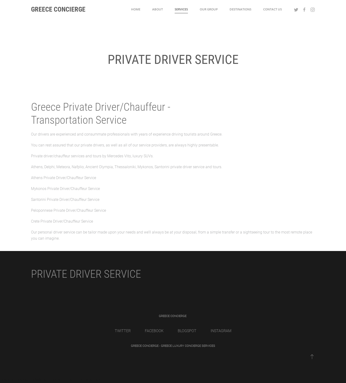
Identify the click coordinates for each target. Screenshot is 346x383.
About (157, 9)
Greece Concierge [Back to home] (58, 9)
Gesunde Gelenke (14, 380)
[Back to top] (312, 356)
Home (135, 9)
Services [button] (181, 9)
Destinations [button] (240, 9)
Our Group (209, 9)
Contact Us (272, 9)
